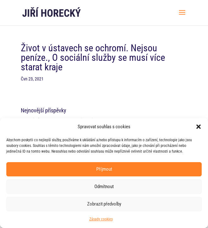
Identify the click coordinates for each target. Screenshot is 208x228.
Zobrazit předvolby (104, 204)
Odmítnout (104, 186)
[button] (198, 127)
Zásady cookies (101, 219)
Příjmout (104, 169)
